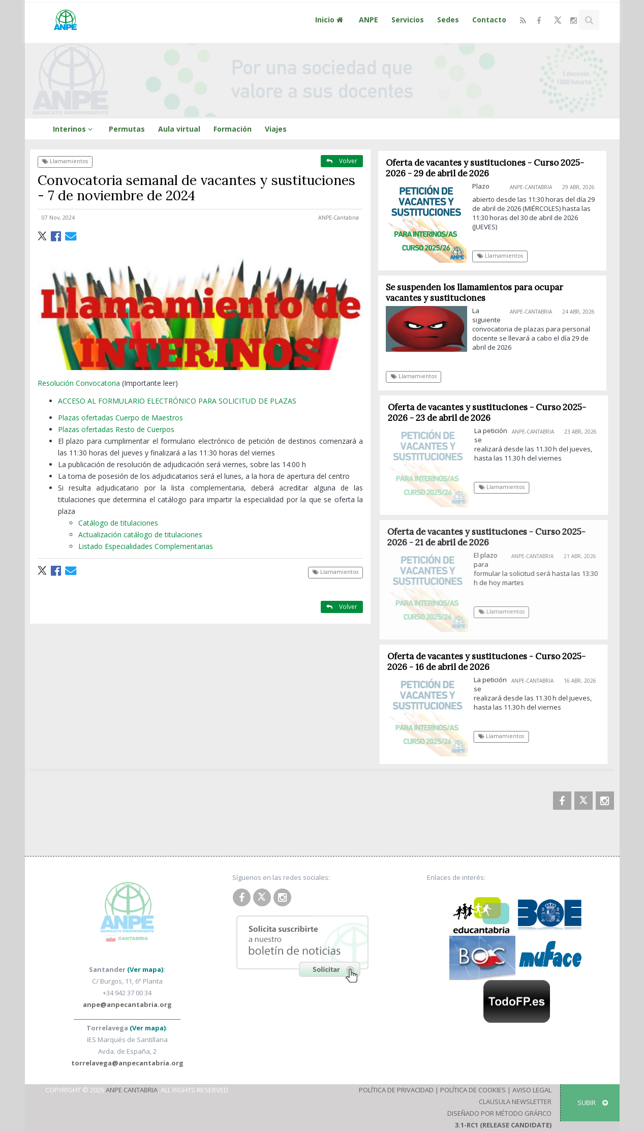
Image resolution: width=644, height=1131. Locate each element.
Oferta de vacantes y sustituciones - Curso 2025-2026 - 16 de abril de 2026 (490, 662)
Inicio (330, 19)
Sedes (448, 19)
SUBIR (592, 1102)
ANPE (368, 19)
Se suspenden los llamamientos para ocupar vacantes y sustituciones (475, 292)
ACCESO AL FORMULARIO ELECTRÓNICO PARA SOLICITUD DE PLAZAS (177, 401)
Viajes (276, 129)
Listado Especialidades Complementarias (145, 546)
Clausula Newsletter (515, 1101)
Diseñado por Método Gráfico (499, 1113)
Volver (341, 161)
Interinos (74, 129)
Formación (232, 129)
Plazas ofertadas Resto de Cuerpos (116, 429)
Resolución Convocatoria (79, 383)
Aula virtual (179, 129)
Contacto (489, 19)
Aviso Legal (531, 1089)
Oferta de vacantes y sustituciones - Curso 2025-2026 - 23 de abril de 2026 (491, 412)
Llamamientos (65, 161)
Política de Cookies (473, 1089)
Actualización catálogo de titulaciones (140, 534)
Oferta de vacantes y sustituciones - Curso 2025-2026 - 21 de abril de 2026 (490, 537)
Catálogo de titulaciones (118, 523)
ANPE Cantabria (132, 1089)
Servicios (407, 19)
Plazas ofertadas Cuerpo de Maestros (120, 417)
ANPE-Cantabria (338, 217)
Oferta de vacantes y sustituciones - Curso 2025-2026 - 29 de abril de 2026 (485, 168)
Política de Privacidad (396, 1089)
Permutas (127, 129)
